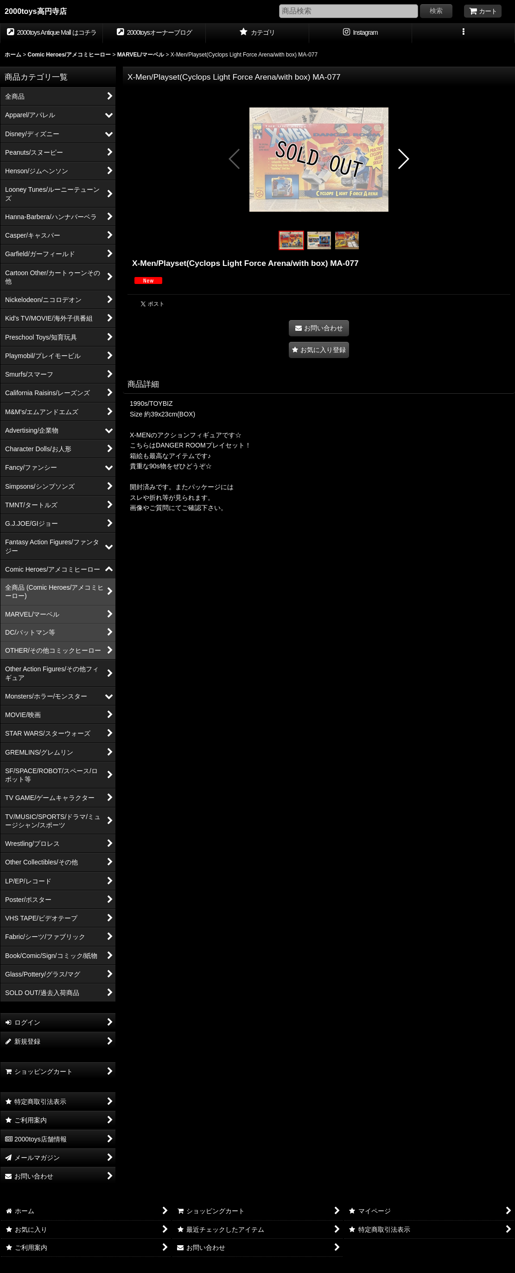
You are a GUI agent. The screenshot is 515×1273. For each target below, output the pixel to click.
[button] (463, 33)
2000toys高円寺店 (36, 11)
